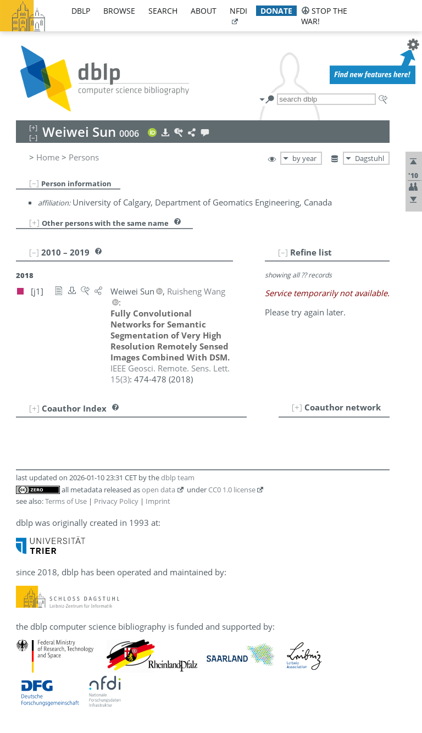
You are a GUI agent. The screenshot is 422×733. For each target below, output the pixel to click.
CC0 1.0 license (232, 490)
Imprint (158, 501)
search (162, 10)
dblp (80, 10)
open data (158, 490)
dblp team (178, 477)
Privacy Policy (116, 501)
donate (276, 10)
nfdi (238, 10)
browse (119, 10)
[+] (34, 222)
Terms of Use (66, 501)
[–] (34, 182)
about (203, 10)
